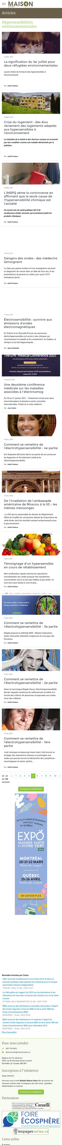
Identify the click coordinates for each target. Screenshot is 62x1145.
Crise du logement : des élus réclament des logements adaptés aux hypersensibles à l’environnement (30, 127)
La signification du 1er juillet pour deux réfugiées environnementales (31, 63)
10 (55, 776)
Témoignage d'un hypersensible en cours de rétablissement (28, 565)
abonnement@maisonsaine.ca (18, 1052)
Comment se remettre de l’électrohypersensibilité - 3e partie (31, 624)
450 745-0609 (11, 1049)
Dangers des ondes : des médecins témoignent (30, 260)
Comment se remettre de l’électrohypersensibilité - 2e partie (31, 681)
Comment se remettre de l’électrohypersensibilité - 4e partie (31, 446)
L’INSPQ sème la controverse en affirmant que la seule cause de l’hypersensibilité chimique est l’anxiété (28, 198)
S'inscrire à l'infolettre (31, 789)
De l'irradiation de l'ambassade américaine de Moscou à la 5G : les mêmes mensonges (30, 504)
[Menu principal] (3, 4)
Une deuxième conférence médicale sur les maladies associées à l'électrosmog (24, 388)
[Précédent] (12, 776)
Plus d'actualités (9, 1032)
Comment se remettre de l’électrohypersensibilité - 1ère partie (27, 742)
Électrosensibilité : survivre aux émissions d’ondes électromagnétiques (28, 323)
